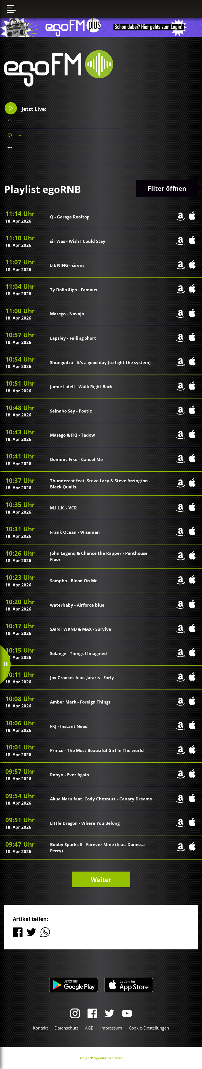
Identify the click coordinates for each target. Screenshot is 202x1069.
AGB (89, 1028)
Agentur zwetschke (108, 1058)
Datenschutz (66, 1028)
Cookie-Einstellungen (149, 1028)
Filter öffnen (167, 188)
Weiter (101, 879)
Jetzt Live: (25, 108)
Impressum (111, 1028)
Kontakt (40, 1028)
